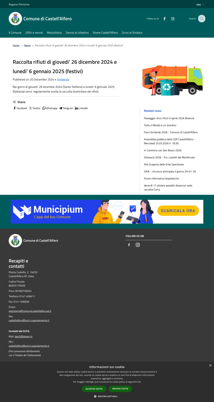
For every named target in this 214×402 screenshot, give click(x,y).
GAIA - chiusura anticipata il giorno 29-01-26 (170, 171)
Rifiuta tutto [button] (120, 388)
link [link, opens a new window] (139, 381)
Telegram (66, 108)
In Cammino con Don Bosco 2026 (162, 150)
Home (16, 45)
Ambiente (63, 79)
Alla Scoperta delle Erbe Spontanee (164, 164)
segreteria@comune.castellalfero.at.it (30, 311)
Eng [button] (200, 4)
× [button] (210, 365)
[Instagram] (170, 18)
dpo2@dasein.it (23, 336)
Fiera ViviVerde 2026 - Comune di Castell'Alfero (171, 132)
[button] (107, 396)
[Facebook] (161, 18)
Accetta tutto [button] (94, 388)
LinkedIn (81, 108)
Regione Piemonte (19, 4)
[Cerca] (201, 19)
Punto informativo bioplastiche (161, 178)
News (27, 45)
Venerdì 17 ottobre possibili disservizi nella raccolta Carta (168, 187)
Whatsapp (49, 108)
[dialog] (107, 382)
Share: (19, 102)
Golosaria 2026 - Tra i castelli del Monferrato (169, 157)
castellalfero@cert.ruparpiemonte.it (29, 320)
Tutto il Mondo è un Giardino (160, 125)
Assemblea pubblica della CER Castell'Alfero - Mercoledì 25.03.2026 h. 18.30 (169, 141)
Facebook (20, 108)
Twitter (34, 108)
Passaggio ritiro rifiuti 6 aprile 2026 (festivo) (169, 118)
